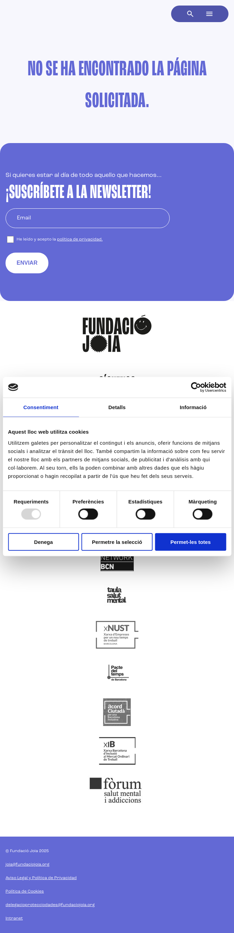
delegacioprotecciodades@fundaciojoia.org (50, 905)
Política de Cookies (25, 891)
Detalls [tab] (117, 407)
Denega (43, 542)
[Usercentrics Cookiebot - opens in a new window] (196, 387)
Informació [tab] (193, 407)
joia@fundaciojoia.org (27, 865)
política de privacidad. (80, 239)
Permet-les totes (190, 542)
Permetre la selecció (117, 542)
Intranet (14, 918)
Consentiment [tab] (41, 407)
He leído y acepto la (60, 239)
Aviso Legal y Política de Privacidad (41, 878)
